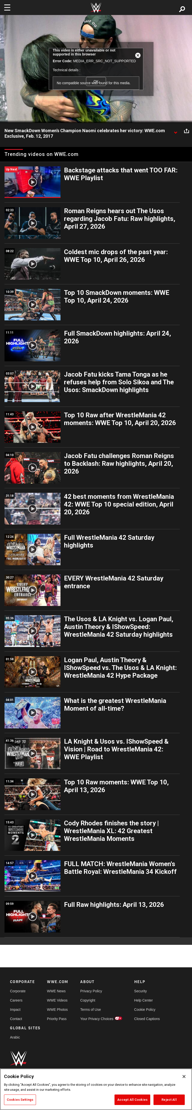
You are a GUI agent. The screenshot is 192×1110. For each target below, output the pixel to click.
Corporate (18, 991)
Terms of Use (90, 1010)
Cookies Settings (20, 1100)
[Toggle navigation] (7, 7)
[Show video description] (175, 130)
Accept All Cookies (132, 1100)
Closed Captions (147, 1019)
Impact (15, 1010)
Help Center (143, 1000)
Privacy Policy (91, 991)
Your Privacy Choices (97, 1019)
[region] (96, 1089)
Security (140, 991)
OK (96, 81)
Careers (16, 1000)
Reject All (169, 1100)
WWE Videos (57, 1000)
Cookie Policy (145, 1010)
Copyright (87, 1000)
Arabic (15, 1037)
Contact (16, 1019)
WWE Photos (57, 1010)
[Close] (184, 1076)
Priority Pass (57, 1019)
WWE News (56, 991)
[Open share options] (186, 130)
